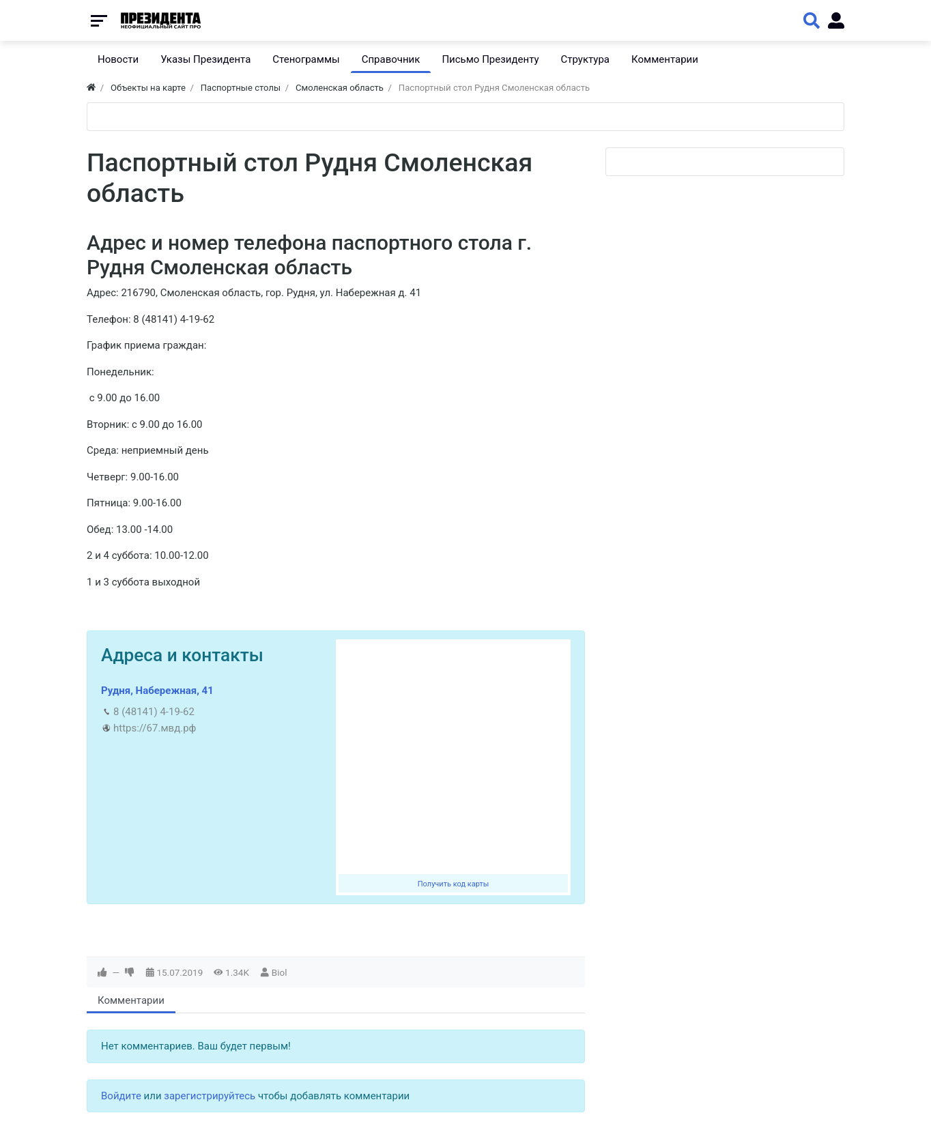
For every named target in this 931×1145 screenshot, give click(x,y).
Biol (279, 972)
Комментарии (131, 1000)
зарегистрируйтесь (209, 1096)
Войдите (121, 1096)
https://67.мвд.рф (154, 728)
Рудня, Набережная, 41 (157, 690)
